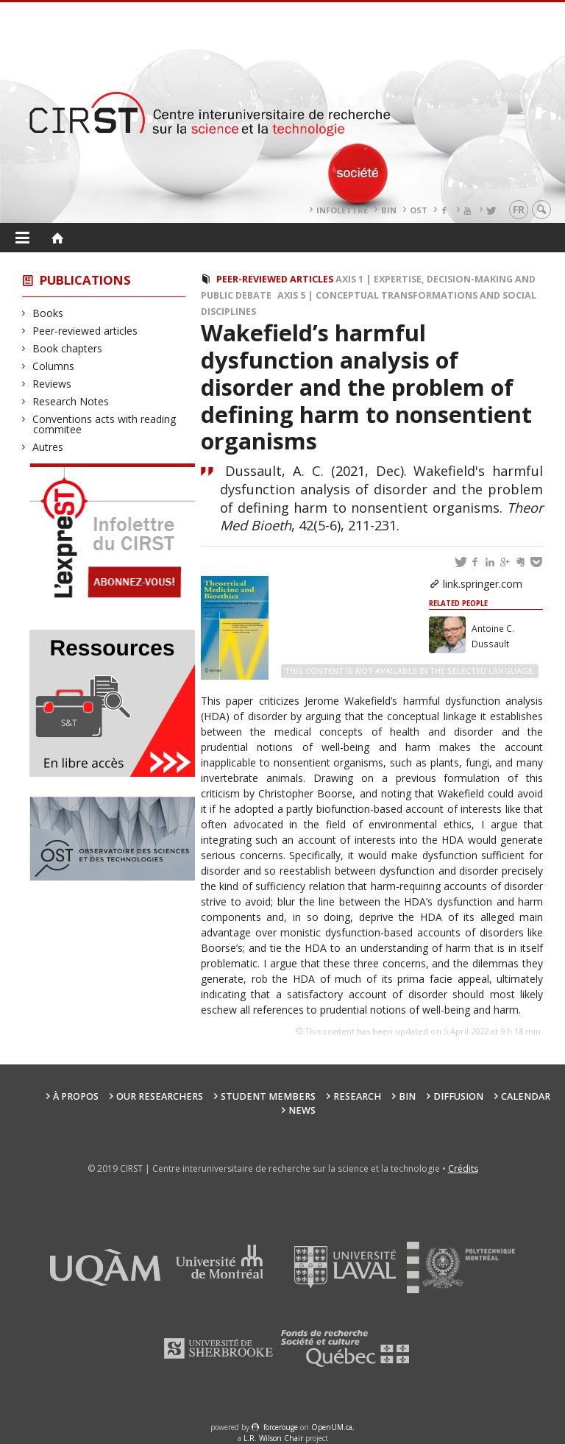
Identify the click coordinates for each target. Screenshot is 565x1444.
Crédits (463, 1168)
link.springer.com (482, 584)
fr (519, 209)
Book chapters (67, 348)
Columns (53, 366)
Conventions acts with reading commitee (104, 424)
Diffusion (458, 1096)
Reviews (52, 384)
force (280, 1427)
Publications (85, 279)
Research (357, 1096)
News (302, 1110)
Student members (268, 1096)
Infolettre (342, 210)
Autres (48, 447)
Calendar (525, 1096)
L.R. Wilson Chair (273, 1438)
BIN (389, 210)
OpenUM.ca (331, 1427)
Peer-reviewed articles (85, 331)
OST (418, 210)
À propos (76, 1096)
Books (48, 313)
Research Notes (71, 401)
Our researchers (159, 1096)
